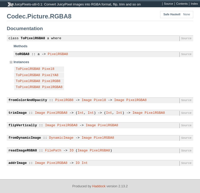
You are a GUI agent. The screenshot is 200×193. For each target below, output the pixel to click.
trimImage (18, 113)
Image (87, 100)
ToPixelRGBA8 (33, 38)
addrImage (18, 163)
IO (72, 150)
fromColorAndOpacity (28, 100)
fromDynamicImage (25, 138)
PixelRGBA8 (58, 54)
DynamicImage (61, 138)
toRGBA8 (22, 54)
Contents (182, 3)
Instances (21, 62)
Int (81, 113)
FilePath (53, 150)
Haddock (98, 186)
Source (168, 3)
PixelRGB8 (51, 81)
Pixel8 (48, 69)
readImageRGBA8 (23, 150)
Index (194, 3)
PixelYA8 (50, 75)
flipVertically (23, 125)
